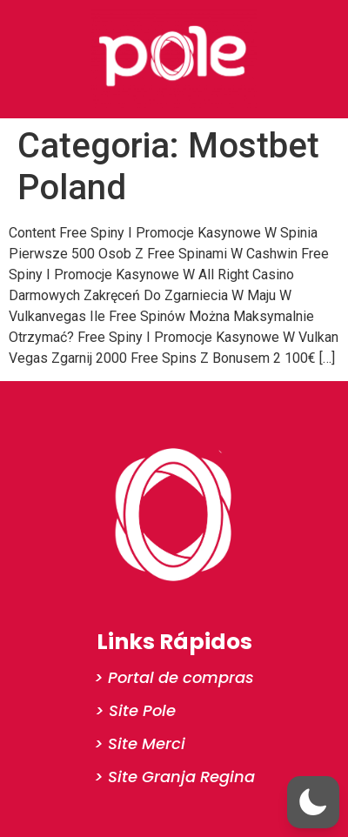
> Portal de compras (174, 677)
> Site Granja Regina (174, 776)
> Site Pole (135, 710)
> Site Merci (139, 743)
